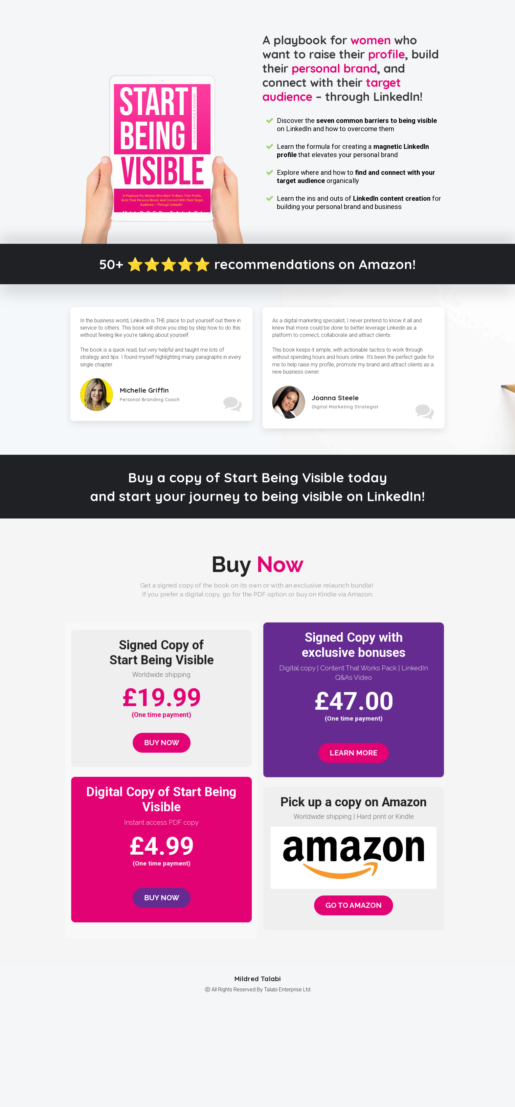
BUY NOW (161, 743)
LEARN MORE (353, 753)
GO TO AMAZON (353, 905)
